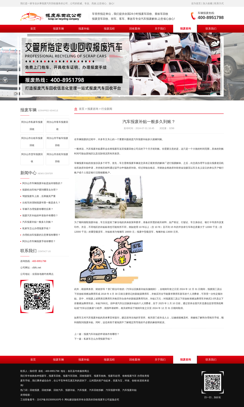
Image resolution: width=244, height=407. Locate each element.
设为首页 (196, 3)
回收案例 (134, 28)
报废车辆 (58, 28)
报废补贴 (83, 28)
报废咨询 (185, 28)
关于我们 (160, 28)
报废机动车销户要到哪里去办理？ (39, 189)
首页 (33, 28)
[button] (119, 96)
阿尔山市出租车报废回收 (32, 142)
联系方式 (219, 3)
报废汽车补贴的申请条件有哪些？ (39, 215)
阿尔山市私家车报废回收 (32, 125)
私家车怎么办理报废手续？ (35, 228)
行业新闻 (106, 108)
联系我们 (211, 28)
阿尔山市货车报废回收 (32, 158)
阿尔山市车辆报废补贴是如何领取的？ (41, 183)
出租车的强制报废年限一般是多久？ (40, 202)
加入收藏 (207, 3)
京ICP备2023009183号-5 (50, 399)
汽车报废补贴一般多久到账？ (36, 222)
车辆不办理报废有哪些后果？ (36, 209)
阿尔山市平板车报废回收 (57, 142)
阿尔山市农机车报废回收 (57, 158)
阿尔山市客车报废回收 (57, 125)
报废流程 (109, 28)
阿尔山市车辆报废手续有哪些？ (38, 241)
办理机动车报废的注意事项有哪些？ (40, 234)
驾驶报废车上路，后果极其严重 (38, 196)
